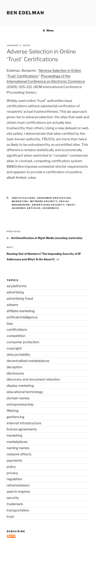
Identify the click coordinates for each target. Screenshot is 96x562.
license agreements (22, 429)
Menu (48, 30)
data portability (18, 354)
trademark (15, 504)
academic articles (26, 208)
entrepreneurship (20, 404)
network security (44, 201)
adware (12, 305)
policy (11, 467)
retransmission (18, 485)
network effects (19, 454)
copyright (14, 348)
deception (14, 367)
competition (16, 336)
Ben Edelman (25, 12)
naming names (18, 448)
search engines (18, 491)
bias (10, 323)
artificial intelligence (22, 317)
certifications (23, 198)
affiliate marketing (21, 311)
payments (14, 460)
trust (70, 205)
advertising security (48, 205)
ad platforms (16, 286)
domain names (18, 398)
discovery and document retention (33, 379)
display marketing (20, 386)
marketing (20, 201)
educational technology (25, 392)
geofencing (15, 417)
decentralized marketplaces (28, 361)
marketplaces (17, 442)
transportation (18, 510)
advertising (15, 292)
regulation (14, 479)
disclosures (15, 373)
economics (51, 208)
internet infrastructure (24, 423)
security (13, 498)
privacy (12, 473)
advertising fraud (20, 298)
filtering (13, 411)
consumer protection (54, 198)
